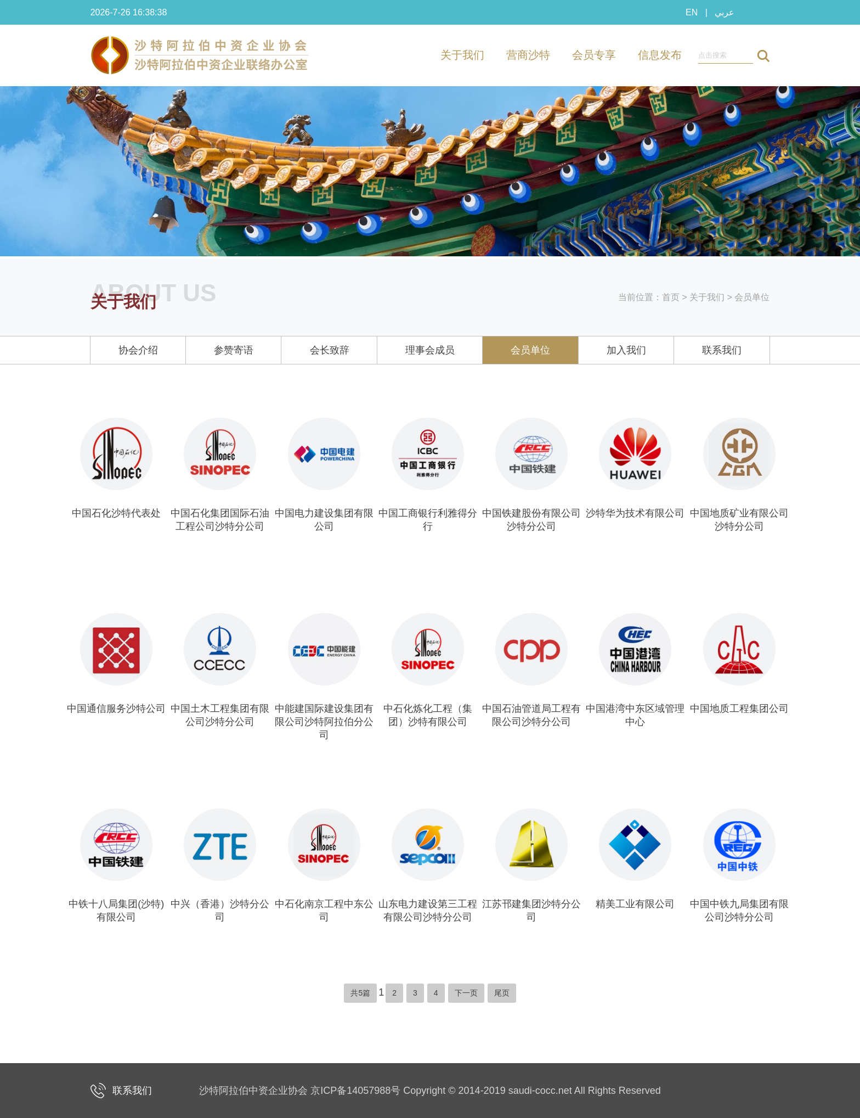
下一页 (466, 992)
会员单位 (752, 297)
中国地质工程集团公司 (739, 708)
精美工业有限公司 (635, 903)
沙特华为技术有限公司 (635, 513)
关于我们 (462, 55)
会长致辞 (329, 350)
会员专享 (594, 55)
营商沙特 (528, 55)
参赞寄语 (233, 350)
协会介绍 (138, 350)
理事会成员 (430, 350)
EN (692, 12)
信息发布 (660, 55)
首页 (671, 297)
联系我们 (722, 350)
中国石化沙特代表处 (116, 513)
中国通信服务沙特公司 (116, 708)
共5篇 (360, 992)
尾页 (502, 992)
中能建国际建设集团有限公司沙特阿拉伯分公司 (324, 721)
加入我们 (626, 350)
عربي (724, 12)
